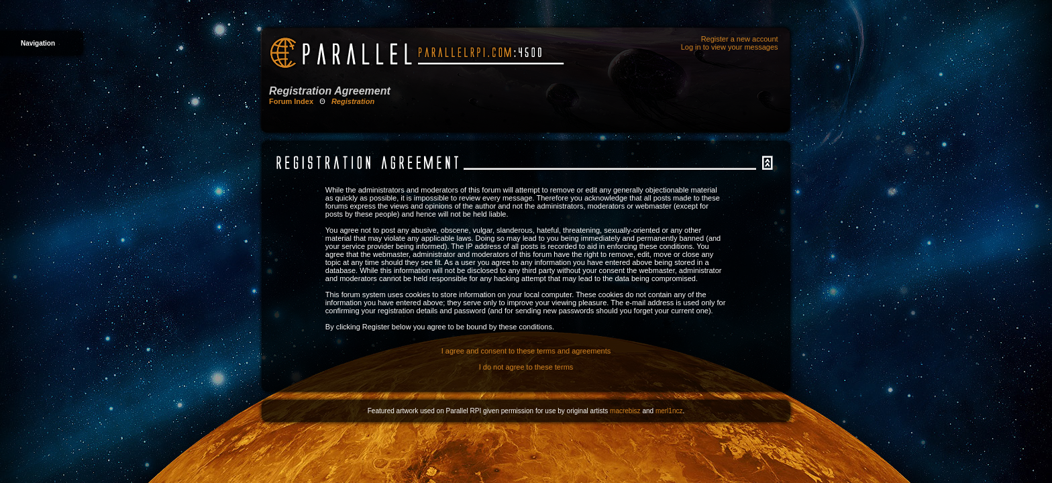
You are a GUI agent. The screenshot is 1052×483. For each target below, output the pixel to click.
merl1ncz (669, 411)
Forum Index (291, 101)
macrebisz (625, 411)
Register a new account (739, 39)
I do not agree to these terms (526, 367)
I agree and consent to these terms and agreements (526, 351)
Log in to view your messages (729, 47)
